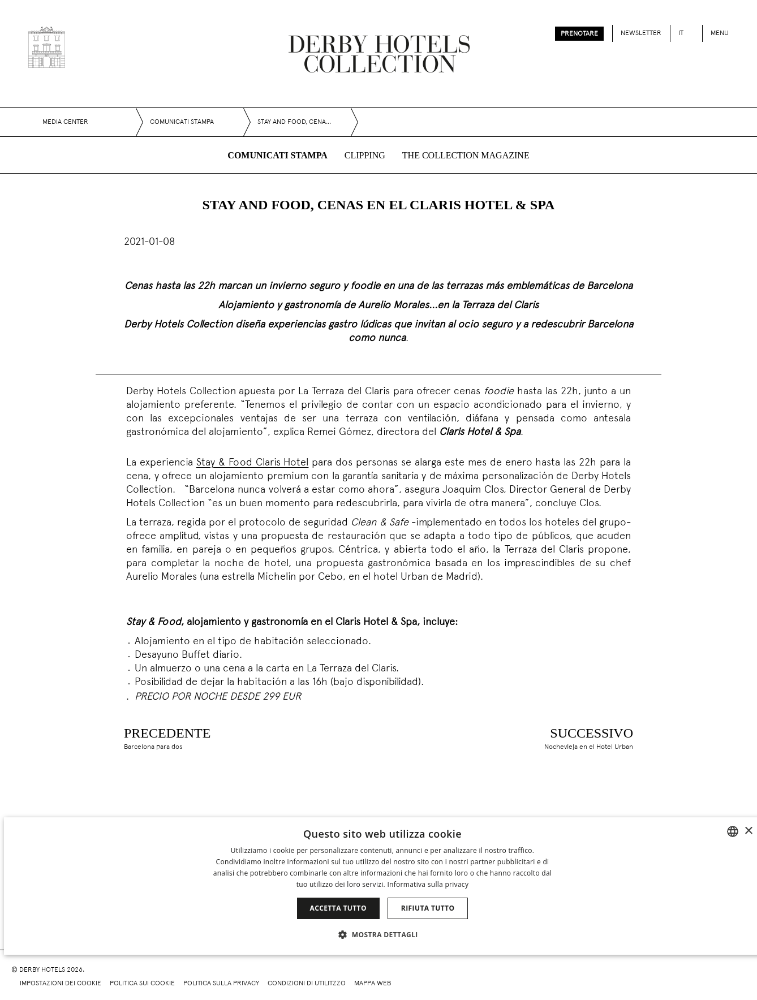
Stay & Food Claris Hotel (252, 463)
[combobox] (732, 831)
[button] (382, 934)
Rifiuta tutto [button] (428, 908)
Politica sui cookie (142, 983)
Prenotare (579, 34)
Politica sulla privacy (221, 983)
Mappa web (372, 983)
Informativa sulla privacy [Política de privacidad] (427, 884)
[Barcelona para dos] (153, 737)
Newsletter (641, 33)
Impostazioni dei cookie (60, 983)
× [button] (748, 831)
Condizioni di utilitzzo (307, 983)
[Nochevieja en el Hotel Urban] (602, 737)
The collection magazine (466, 155)
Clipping (365, 155)
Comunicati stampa (277, 155)
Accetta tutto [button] (338, 908)
